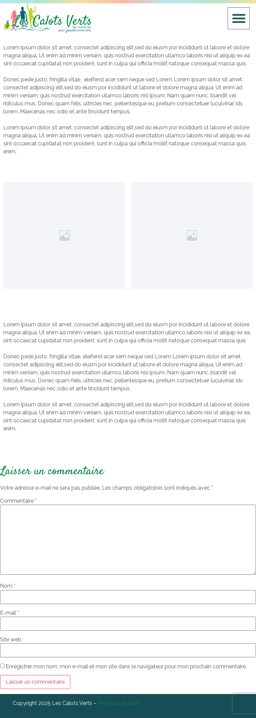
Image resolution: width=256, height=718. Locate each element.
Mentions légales (118, 703)
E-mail (9, 613)
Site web (10, 639)
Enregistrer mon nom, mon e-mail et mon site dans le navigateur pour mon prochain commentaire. (126, 666)
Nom (7, 586)
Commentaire (18, 501)
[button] (239, 18)
